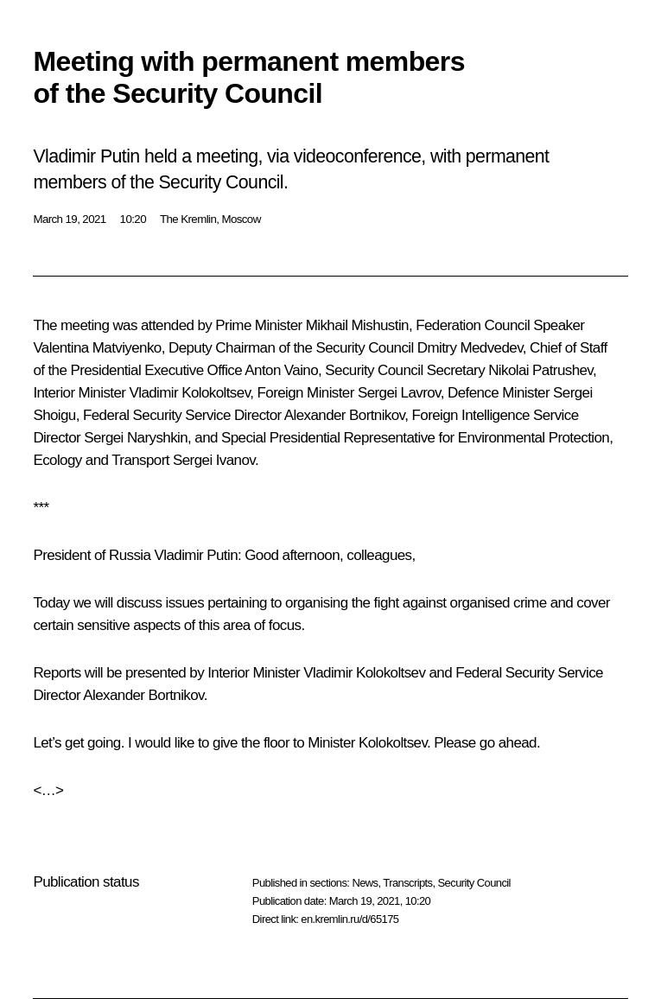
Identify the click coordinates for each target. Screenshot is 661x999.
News (365, 882)
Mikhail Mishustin (357, 325)
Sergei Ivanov (214, 460)
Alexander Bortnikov (344, 415)
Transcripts (407, 882)
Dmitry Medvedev (470, 348)
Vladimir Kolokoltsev (189, 393)
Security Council (474, 882)
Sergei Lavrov (399, 393)
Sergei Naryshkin (135, 438)
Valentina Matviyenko (97, 348)
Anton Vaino (281, 370)
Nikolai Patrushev (540, 370)
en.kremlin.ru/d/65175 (349, 919)
